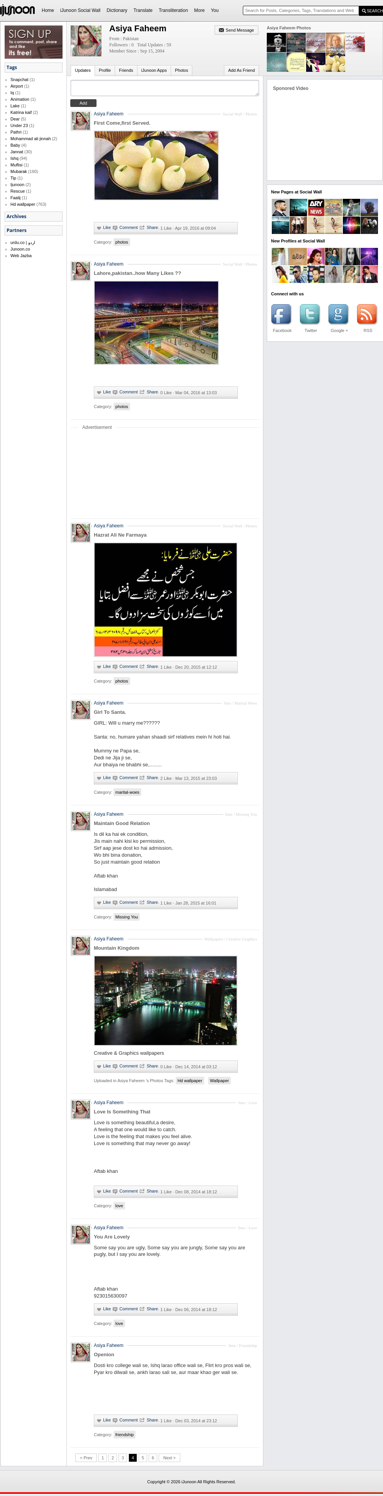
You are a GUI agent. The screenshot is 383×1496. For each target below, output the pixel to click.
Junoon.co (20, 249)
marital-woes (127, 794)
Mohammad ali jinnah (30, 138)
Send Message (240, 30)
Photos (181, 70)
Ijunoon (17, 184)
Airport (16, 86)
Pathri (16, 132)
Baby (15, 145)
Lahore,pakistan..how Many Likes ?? (137, 275)
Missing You (126, 919)
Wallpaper (219, 1083)
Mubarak (18, 171)
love (119, 1208)
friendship (124, 1437)
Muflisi (16, 165)
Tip (13, 178)
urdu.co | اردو (22, 242)
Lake (15, 105)
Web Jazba (21, 255)
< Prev (86, 1460)
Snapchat (19, 79)
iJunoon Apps (154, 70)
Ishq (14, 158)
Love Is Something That (122, 1114)
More (199, 10)
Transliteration (173, 10)
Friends (126, 70)
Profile (105, 70)
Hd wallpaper (22, 204)
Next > (169, 1460)
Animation (19, 99)
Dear (15, 119)
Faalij (15, 197)
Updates (83, 70)
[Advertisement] (164, 476)
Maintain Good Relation (122, 825)
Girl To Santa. (110, 714)
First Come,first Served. (122, 125)
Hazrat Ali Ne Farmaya (120, 537)
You (215, 10)
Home (48, 10)
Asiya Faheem (109, 116)
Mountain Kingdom (116, 950)
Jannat (16, 151)
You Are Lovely (112, 1239)
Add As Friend (241, 70)
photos (121, 244)
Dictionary (117, 10)
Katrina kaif (21, 112)
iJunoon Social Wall (80, 10)
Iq (12, 92)
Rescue (17, 191)
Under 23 (19, 125)
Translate (143, 10)
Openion (104, 1357)
